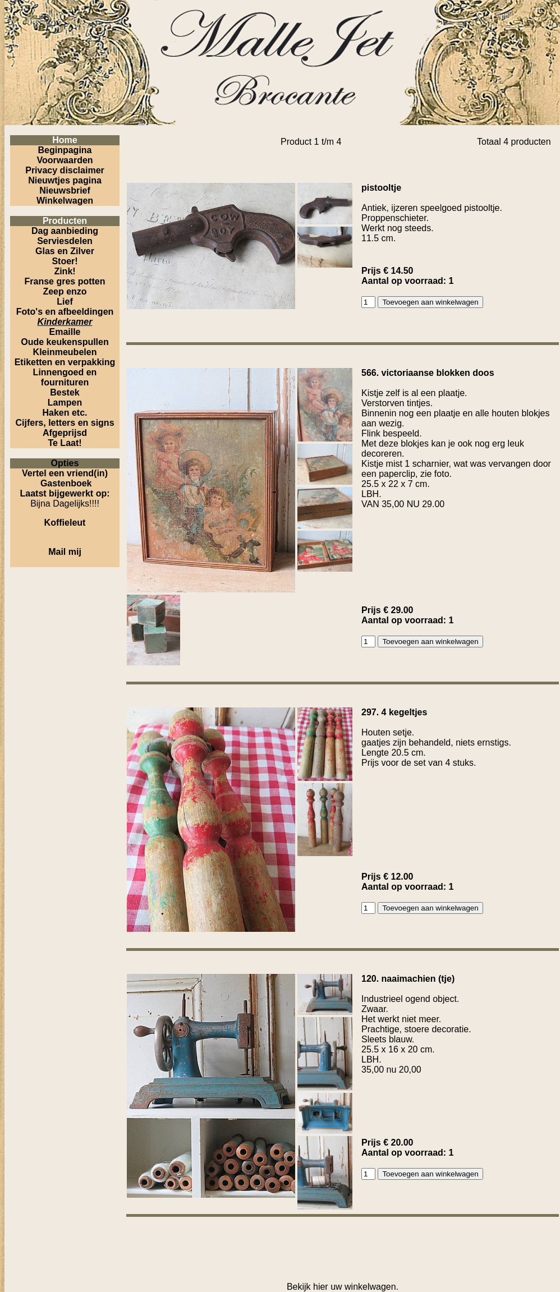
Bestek (64, 392)
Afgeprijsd (65, 433)
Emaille (64, 332)
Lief (64, 301)
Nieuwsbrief (64, 190)
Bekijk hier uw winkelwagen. (342, 1286)
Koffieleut (65, 522)
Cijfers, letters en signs (64, 422)
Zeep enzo (64, 291)
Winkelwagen (64, 200)
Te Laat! (64, 443)
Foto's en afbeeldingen (65, 311)
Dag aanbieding (64, 231)
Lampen (65, 402)
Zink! (64, 271)
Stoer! (64, 261)
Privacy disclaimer (64, 170)
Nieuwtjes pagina (65, 180)
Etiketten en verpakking (65, 362)
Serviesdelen (65, 241)
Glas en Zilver (64, 251)
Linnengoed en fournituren (65, 377)
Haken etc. (64, 412)
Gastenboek (66, 483)
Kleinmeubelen (65, 352)
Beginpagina (64, 150)
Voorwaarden (64, 160)
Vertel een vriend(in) (65, 473)
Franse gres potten (64, 281)
